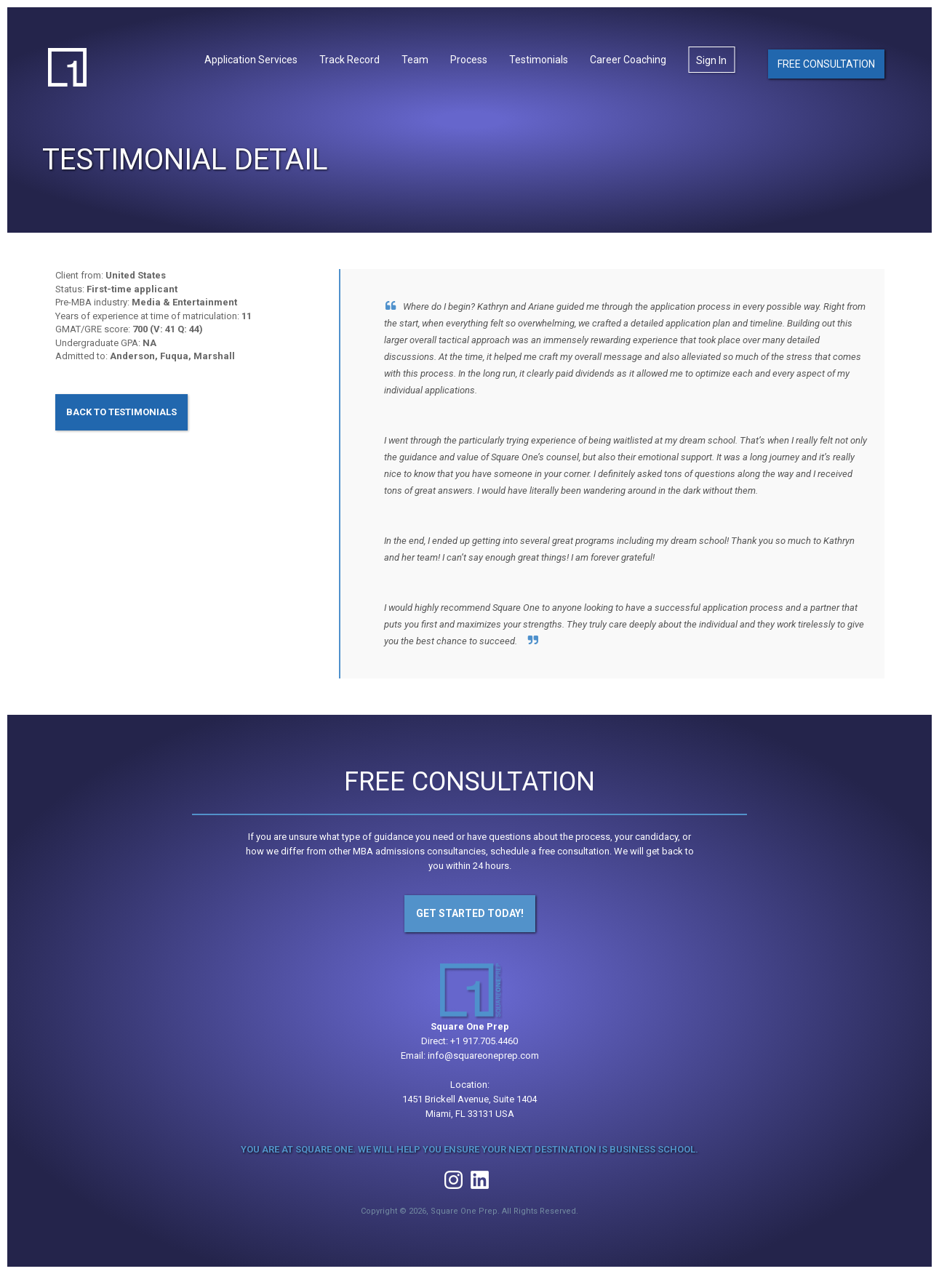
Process (468, 59)
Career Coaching (628, 59)
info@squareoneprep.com (483, 1055)
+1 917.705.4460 (484, 1040)
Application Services (250, 59)
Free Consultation (826, 64)
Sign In (711, 60)
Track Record (349, 59)
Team (414, 59)
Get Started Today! (470, 913)
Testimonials (538, 59)
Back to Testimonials (121, 411)
